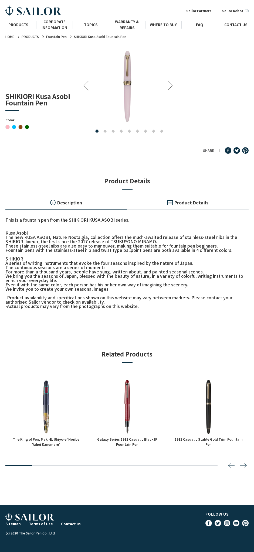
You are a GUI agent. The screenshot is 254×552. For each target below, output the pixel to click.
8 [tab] (152, 131)
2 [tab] (103, 131)
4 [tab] (120, 131)
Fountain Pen (56, 36)
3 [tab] (112, 131)
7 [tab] (144, 131)
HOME (9, 36)
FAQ (199, 25)
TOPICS (90, 25)
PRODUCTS (18, 25)
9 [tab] (160, 131)
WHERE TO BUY (163, 25)
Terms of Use (41, 523)
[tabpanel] (127, 86)
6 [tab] (136, 131)
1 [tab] (95, 131)
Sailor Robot (235, 10)
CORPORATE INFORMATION (54, 27)
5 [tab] (128, 131)
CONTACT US (235, 25)
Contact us (71, 523)
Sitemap (13, 523)
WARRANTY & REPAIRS (127, 27)
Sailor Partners (198, 10)
